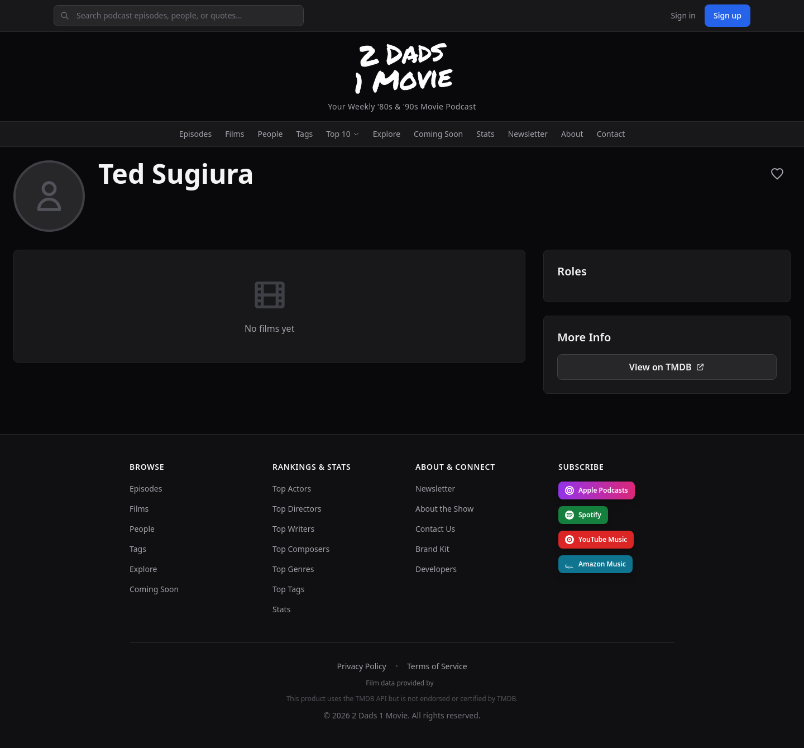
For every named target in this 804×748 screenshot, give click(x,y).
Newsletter (528, 133)
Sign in (683, 15)
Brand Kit (432, 549)
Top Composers (300, 549)
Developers (436, 569)
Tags (304, 133)
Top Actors (291, 488)
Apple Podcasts (596, 490)
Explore (386, 133)
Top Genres (293, 569)
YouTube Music (596, 539)
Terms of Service (437, 666)
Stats (485, 133)
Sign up (727, 15)
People (270, 133)
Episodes (195, 133)
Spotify (583, 515)
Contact (611, 133)
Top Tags (288, 589)
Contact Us (435, 528)
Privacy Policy (361, 666)
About (572, 133)
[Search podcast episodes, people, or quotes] (179, 15)
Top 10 (343, 133)
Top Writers (293, 528)
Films (234, 133)
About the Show (444, 508)
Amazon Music (595, 564)
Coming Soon (438, 133)
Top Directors (297, 508)
